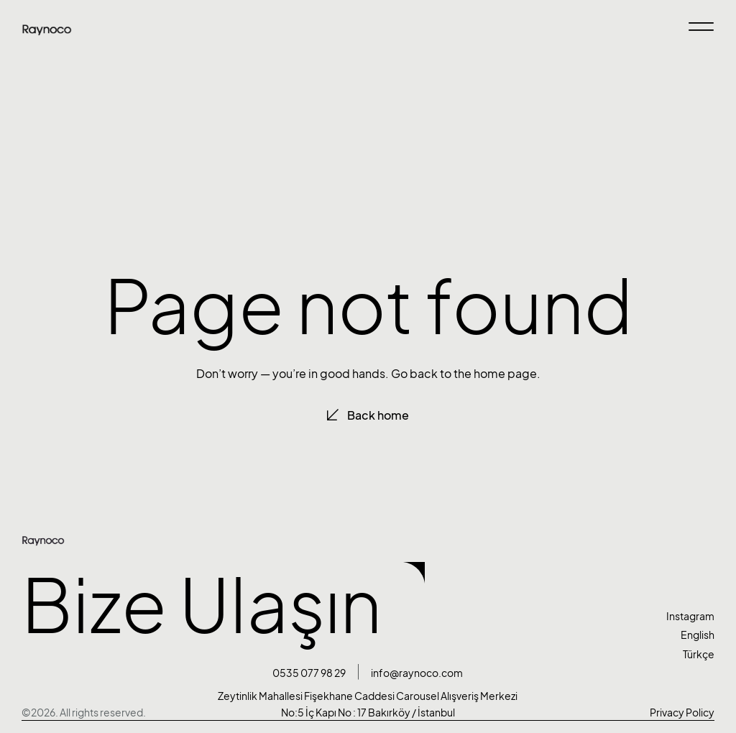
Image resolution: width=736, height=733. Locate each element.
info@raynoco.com (417, 673)
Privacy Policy (682, 712)
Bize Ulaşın (202, 605)
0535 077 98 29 (309, 673)
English (697, 635)
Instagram (690, 616)
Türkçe (698, 654)
